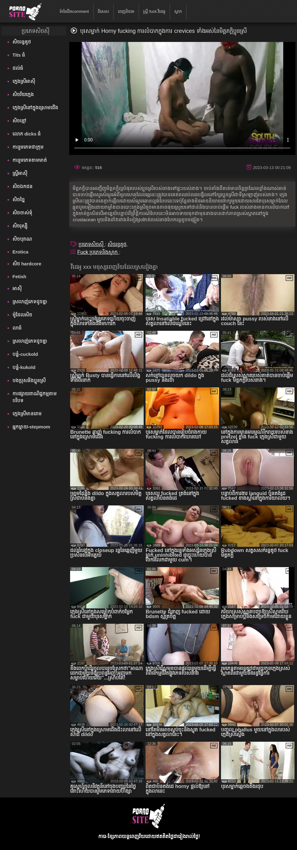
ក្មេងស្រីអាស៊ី (24, 81)
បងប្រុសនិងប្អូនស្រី (29, 380)
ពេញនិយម (126, 11)
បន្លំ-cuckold (25, 354)
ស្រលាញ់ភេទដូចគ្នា (30, 301)
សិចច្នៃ (19, 199)
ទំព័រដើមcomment (74, 11)
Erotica (20, 251)
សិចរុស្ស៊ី (20, 225)
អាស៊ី (17, 288)
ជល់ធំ (18, 68)
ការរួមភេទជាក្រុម (28, 147)
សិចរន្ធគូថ (22, 41)
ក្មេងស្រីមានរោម (27, 413)
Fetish (19, 276)
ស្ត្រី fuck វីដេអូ (154, 11)
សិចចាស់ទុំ (22, 212)
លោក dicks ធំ (27, 133)
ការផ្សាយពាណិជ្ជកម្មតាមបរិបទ (35, 397)
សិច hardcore (27, 263)
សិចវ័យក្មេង (23, 94)
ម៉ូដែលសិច (22, 314)
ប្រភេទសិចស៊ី (92, 244)
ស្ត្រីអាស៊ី (20, 173)
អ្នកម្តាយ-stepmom (31, 426)
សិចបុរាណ (22, 239)
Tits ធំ (19, 55)
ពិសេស (103, 11)
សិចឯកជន (23, 186)
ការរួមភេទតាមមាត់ (30, 160)
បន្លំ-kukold (24, 367)
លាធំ (17, 327)
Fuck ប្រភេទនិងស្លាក (98, 252)
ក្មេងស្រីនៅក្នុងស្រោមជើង (35, 107)
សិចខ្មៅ (19, 120)
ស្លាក (178, 11)
